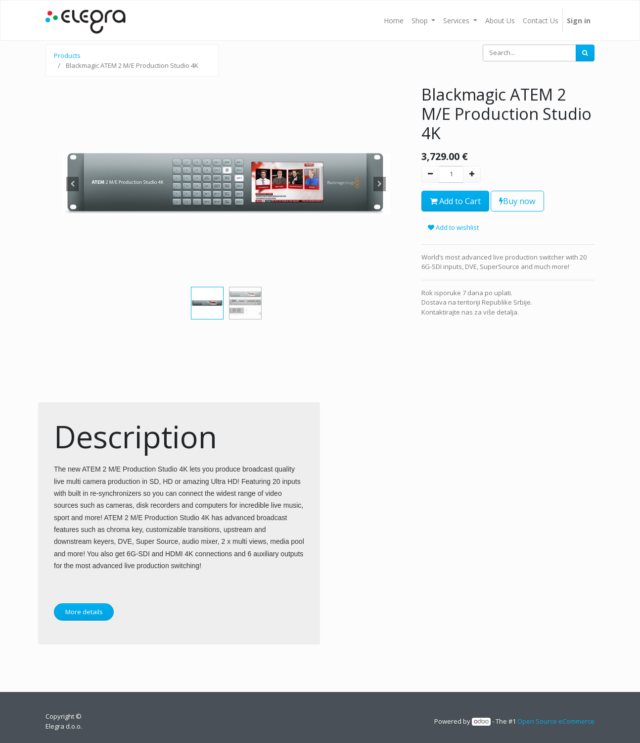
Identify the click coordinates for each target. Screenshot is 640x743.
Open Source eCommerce (555, 721)
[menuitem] (394, 20)
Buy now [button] (517, 201)
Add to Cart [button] (455, 201)
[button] (73, 183)
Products (67, 55)
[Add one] (472, 174)
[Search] (585, 53)
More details (84, 611)
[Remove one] (430, 174)
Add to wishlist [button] (453, 227)
